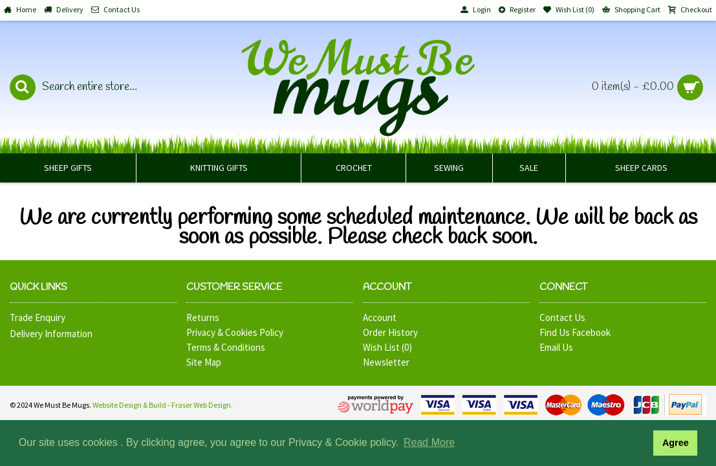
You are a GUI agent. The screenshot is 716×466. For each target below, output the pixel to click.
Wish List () (387, 347)
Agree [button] (675, 443)
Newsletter (386, 362)
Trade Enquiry (37, 317)
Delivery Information (51, 333)
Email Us (556, 347)
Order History (390, 332)
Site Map (203, 362)
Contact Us (562, 317)
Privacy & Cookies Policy (234, 332)
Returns (202, 317)
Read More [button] (429, 442)
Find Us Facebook (575, 332)
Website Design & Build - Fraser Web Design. (162, 405)
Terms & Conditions (225, 347)
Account (379, 317)
